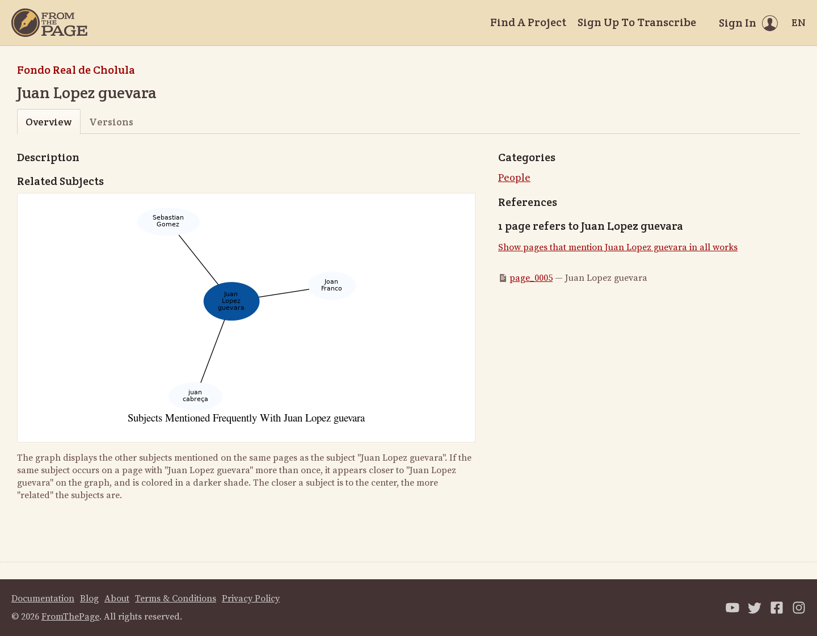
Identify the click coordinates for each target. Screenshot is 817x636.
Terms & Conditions (175, 598)
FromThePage (70, 616)
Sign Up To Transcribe (637, 22)
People (514, 177)
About (116, 598)
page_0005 (531, 278)
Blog (89, 598)
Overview (48, 121)
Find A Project (528, 22)
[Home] (49, 23)
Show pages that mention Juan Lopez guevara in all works (618, 247)
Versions (111, 121)
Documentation (42, 598)
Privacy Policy (251, 598)
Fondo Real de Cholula (76, 69)
